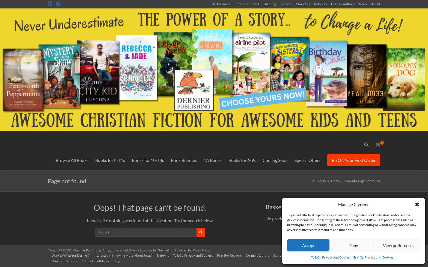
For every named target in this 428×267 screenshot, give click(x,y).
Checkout (241, 4)
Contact (88, 261)
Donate (57, 261)
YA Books (213, 160)
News (363, 4)
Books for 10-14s (148, 160)
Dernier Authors (343, 4)
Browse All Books (72, 160)
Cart (256, 4)
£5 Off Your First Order (354, 160)
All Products (221, 4)
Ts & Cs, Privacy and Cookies (331, 257)
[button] (417, 204)
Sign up (281, 255)
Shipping (269, 4)
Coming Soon (275, 160)
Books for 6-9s (242, 160)
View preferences (398, 245)
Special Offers (307, 160)
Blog (118, 261)
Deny (353, 245)
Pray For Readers (231, 255)
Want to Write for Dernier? (71, 255)
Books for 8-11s (110, 160)
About (375, 4)
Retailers (320, 4)
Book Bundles (184, 160)
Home (335, 181)
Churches (303, 4)
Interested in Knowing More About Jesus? (123, 255)
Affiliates (105, 261)
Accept (308, 245)
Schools (286, 4)
